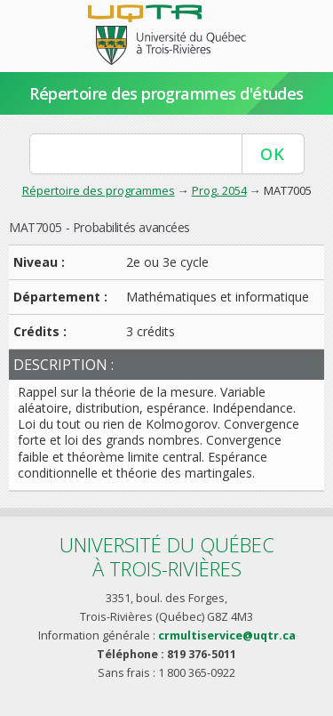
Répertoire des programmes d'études (166, 93)
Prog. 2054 (219, 190)
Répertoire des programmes (98, 190)
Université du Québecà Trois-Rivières (166, 556)
